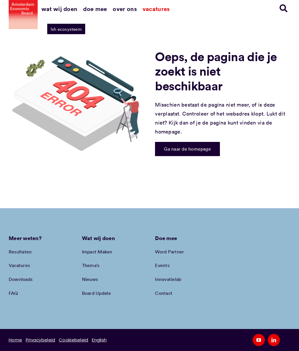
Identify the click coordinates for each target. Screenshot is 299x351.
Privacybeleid (40, 340)
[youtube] (259, 340)
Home (15, 340)
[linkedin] (274, 340)
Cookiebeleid (73, 340)
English (99, 340)
